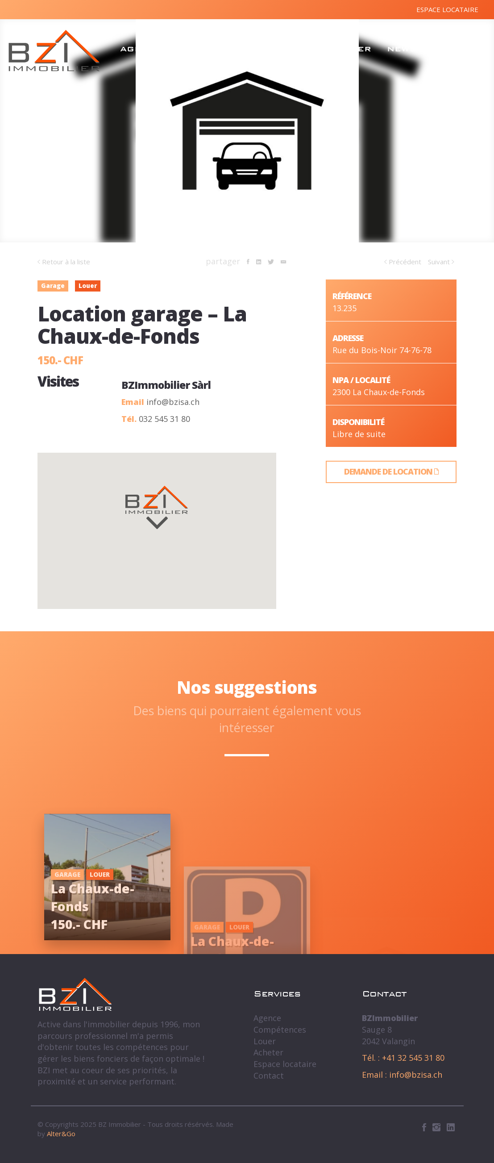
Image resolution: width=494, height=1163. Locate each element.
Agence (141, 48)
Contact (456, 48)
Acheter (347, 48)
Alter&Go (61, 1133)
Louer (289, 48)
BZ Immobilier (54, 50)
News (402, 48)
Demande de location (391, 471)
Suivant (441, 261)
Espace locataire (447, 9)
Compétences (217, 48)
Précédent (402, 261)
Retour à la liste (63, 261)
